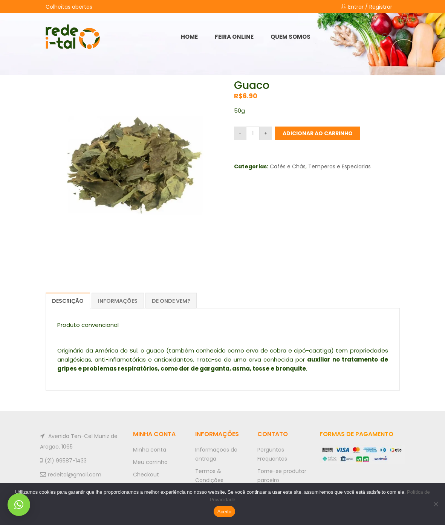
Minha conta (149, 449)
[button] (19, 504)
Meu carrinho (150, 462)
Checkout (146, 474)
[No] (435, 504)
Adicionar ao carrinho (318, 133)
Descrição (68, 301)
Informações (118, 301)
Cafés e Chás (288, 166)
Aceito (224, 511)
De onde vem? (171, 301)
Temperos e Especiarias (339, 166)
